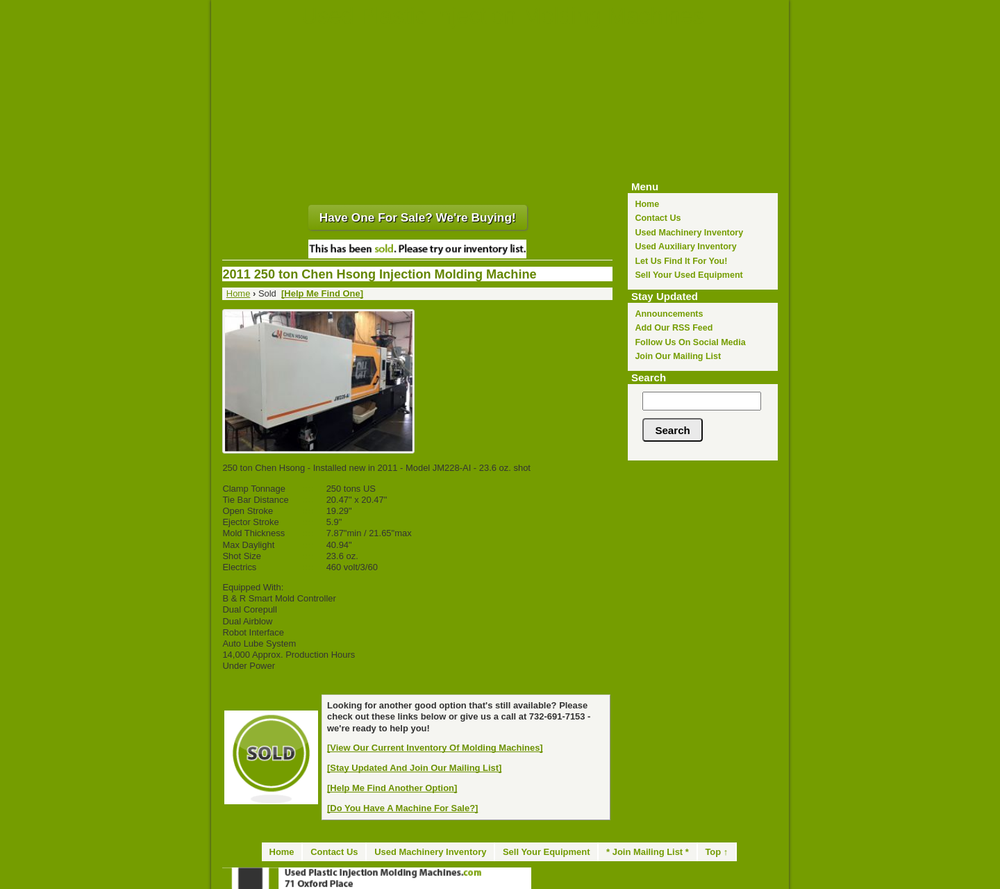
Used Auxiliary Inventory (685, 246)
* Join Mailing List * (647, 852)
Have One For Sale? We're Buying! (417, 217)
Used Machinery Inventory (689, 233)
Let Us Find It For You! (681, 261)
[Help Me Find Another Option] (392, 788)
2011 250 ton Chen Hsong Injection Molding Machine (379, 274)
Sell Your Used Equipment (688, 275)
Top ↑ (716, 852)
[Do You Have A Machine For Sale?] (402, 808)
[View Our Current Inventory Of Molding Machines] (435, 747)
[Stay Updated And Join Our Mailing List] (414, 768)
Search (648, 377)
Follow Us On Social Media (690, 342)
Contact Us (658, 218)
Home (647, 204)
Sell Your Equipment (546, 852)
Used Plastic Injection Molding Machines (502, 15)
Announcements (669, 314)
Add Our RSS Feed (673, 328)
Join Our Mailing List (678, 356)
